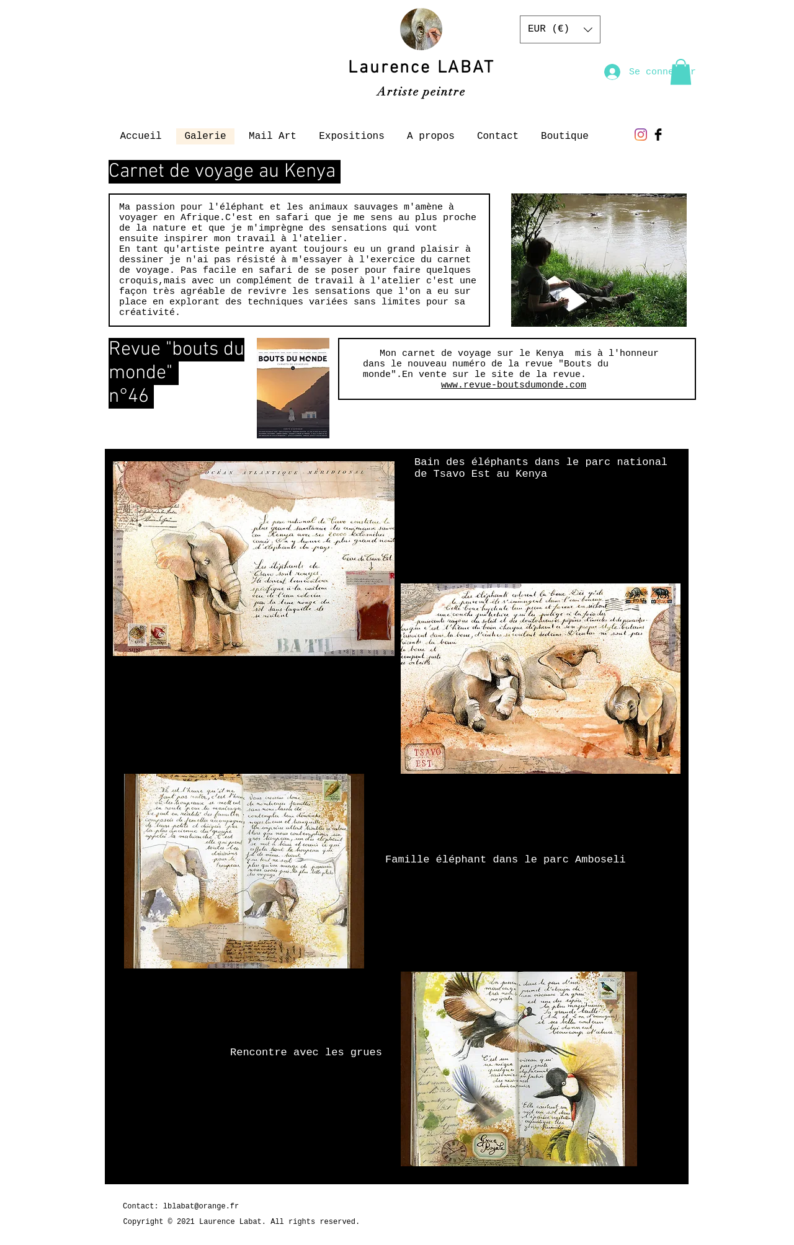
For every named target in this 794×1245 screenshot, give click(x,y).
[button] (560, 29)
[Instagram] (641, 134)
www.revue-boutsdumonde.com (513, 385)
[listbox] (560, 29)
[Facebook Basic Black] (658, 134)
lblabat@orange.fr (201, 1206)
